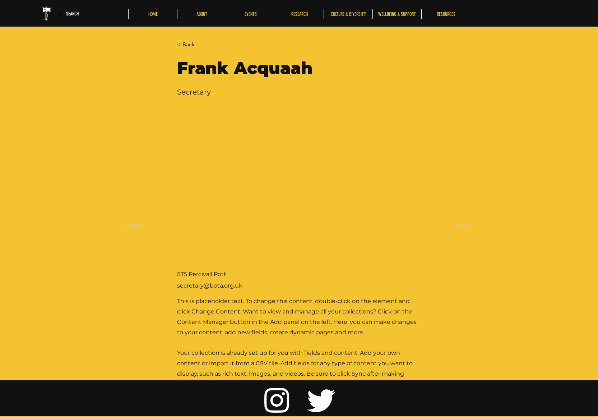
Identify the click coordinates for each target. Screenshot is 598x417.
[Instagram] (276, 399)
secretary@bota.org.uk (209, 285)
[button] (200, 44)
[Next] (450, 225)
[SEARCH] (74, 14)
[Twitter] (321, 399)
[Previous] (147, 225)
